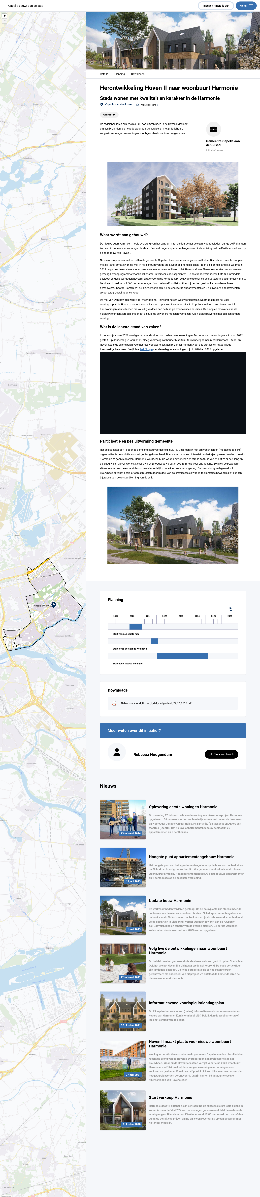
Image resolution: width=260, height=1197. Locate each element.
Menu (246, 5)
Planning (119, 74)
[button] (53, 605)
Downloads (137, 74)
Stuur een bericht (224, 754)
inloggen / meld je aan (216, 5)
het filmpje (146, 349)
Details (104, 74)
